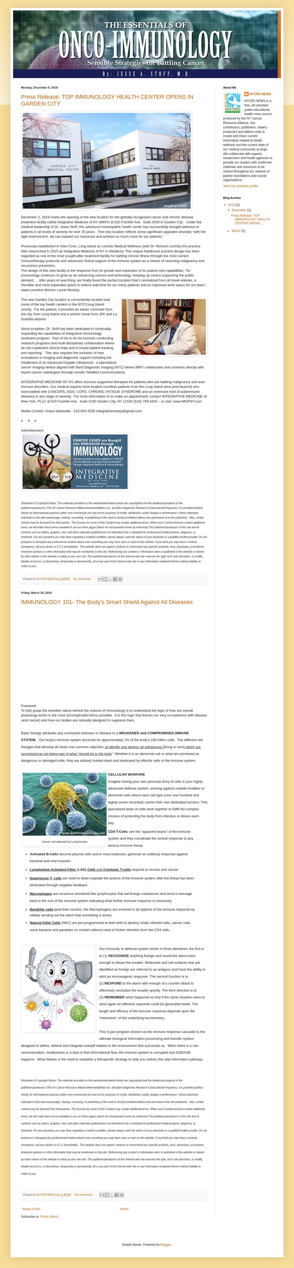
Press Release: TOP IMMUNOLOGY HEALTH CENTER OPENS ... (250, 219)
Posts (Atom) (49, 1216)
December (239, 210)
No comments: (82, 578)
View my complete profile (240, 186)
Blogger (165, 1245)
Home (124, 1209)
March (237, 231)
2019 (232, 205)
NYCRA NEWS (260, 94)
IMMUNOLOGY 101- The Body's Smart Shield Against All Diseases (107, 602)
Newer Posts (31, 1209)
